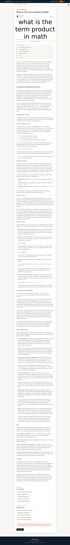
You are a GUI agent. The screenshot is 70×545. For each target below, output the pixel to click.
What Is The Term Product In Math (33, 524)
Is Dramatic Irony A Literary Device (23, 498)
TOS (30, 1)
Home (14, 1)
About (17, 1)
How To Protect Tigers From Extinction (24, 517)
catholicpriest (8, 1)
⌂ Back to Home (20, 529)
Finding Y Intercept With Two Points (23, 501)
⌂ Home (61, 1)
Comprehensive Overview (23, 49)
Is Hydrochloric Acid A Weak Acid (22, 496)
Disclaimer (24, 1)
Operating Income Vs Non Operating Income (24, 510)
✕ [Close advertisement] (68, 4)
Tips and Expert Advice (23, 53)
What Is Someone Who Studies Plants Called (24, 491)
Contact (20, 1)
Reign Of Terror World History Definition (24, 519)
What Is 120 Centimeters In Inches (23, 494)
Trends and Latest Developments (24, 51)
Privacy (28, 1)
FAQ (20, 55)
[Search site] (54, 1)
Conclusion (21, 57)
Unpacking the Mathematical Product (25, 47)
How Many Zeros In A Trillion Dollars (23, 512)
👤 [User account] (64, 1)
